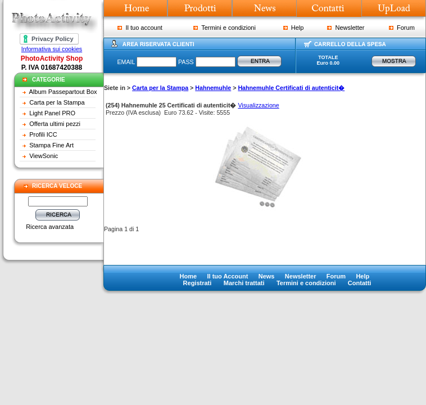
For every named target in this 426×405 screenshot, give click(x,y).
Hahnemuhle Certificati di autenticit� (291, 87)
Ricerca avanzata (50, 226)
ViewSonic (43, 155)
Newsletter (345, 27)
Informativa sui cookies (51, 49)
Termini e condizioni (224, 27)
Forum (402, 27)
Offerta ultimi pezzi (54, 123)
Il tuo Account (227, 276)
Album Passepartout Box (63, 91)
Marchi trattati (244, 283)
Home (188, 276)
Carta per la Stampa (56, 102)
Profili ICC (43, 134)
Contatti (359, 283)
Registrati (197, 283)
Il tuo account (139, 27)
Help (293, 27)
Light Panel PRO (52, 113)
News (267, 276)
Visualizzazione (258, 105)
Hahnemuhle (213, 87)
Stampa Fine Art (51, 145)
